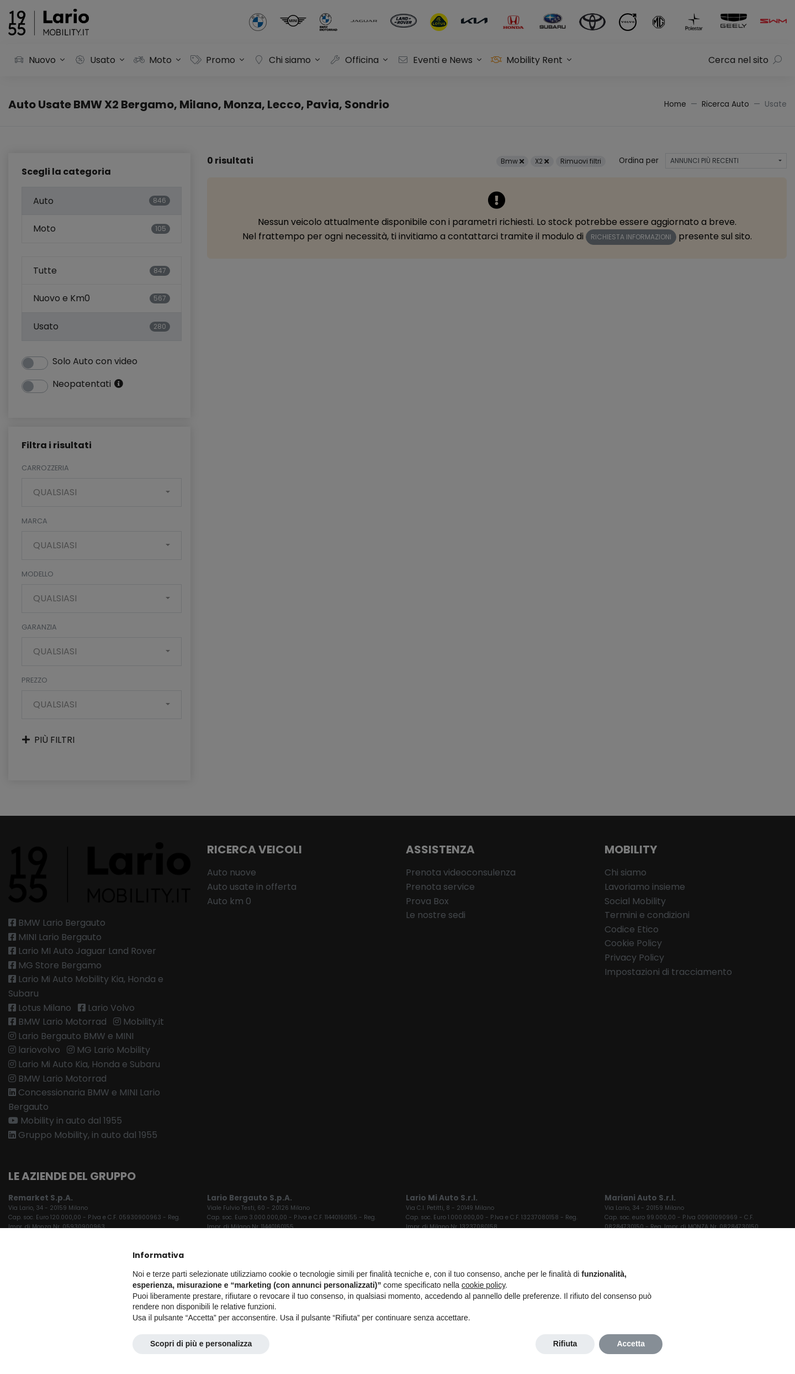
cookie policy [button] (483, 1285)
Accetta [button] (631, 1343)
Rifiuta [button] (565, 1343)
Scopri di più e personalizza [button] (201, 1343)
